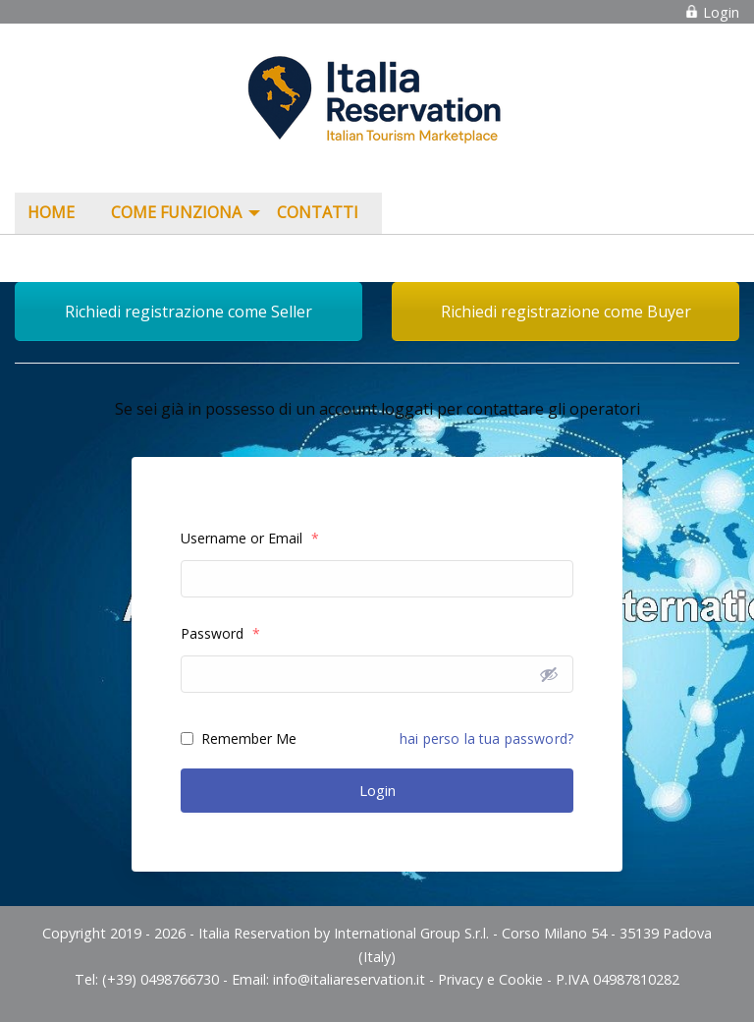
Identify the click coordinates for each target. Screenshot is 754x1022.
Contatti (317, 212)
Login (711, 12)
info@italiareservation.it (349, 979)
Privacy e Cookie (490, 979)
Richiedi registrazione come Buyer (566, 311)
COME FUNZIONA (176, 212)
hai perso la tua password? (486, 738)
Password (220, 633)
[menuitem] (56, 213)
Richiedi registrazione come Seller (188, 311)
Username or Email (250, 538)
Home (51, 212)
